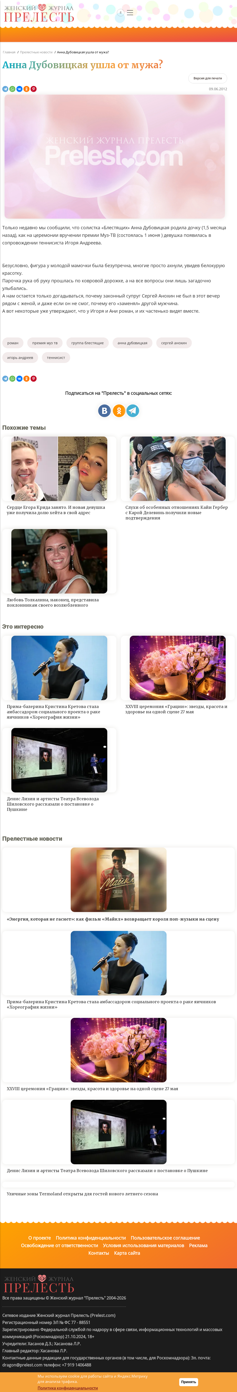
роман (12, 342)
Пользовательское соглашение (165, 1238)
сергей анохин (174, 342)
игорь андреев (20, 357)
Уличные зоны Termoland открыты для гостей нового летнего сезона (82, 1193)
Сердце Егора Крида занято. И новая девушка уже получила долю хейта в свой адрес (56, 510)
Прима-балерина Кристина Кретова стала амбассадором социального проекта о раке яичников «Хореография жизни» (53, 712)
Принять (188, 1382)
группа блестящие (87, 342)
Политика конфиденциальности (91, 1238)
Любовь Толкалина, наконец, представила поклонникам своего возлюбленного (53, 602)
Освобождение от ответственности (59, 1245)
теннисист (56, 357)
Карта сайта (127, 1253)
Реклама (198, 1245)
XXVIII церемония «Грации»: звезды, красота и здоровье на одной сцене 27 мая (176, 709)
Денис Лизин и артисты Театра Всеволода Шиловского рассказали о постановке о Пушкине (53, 804)
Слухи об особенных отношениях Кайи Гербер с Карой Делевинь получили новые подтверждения (176, 512)
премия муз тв (45, 342)
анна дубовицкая (132, 342)
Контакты (98, 1253)
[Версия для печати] (207, 78)
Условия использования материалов (143, 1245)
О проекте (39, 1238)
